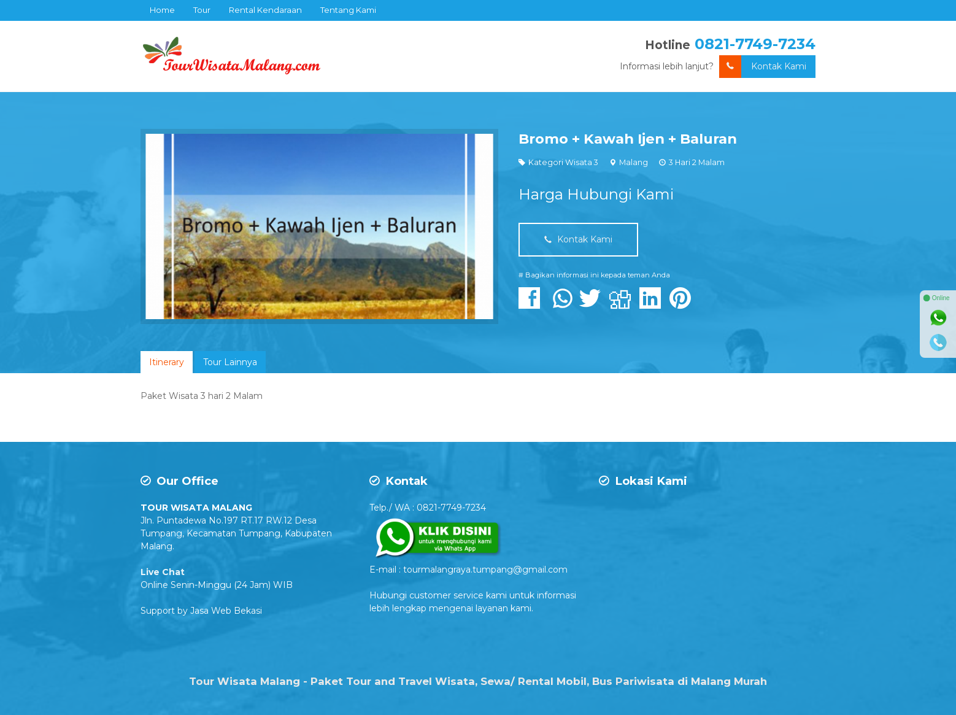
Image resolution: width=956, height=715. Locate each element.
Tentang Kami (348, 10)
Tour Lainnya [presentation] (230, 362)
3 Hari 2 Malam (697, 162)
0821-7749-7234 (755, 44)
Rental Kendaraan (265, 10)
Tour (201, 10)
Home (162, 10)
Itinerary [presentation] (166, 362)
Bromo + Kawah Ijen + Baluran (627, 138)
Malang (633, 162)
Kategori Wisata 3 (563, 162)
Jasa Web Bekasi (226, 610)
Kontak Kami (762, 66)
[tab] (167, 362)
